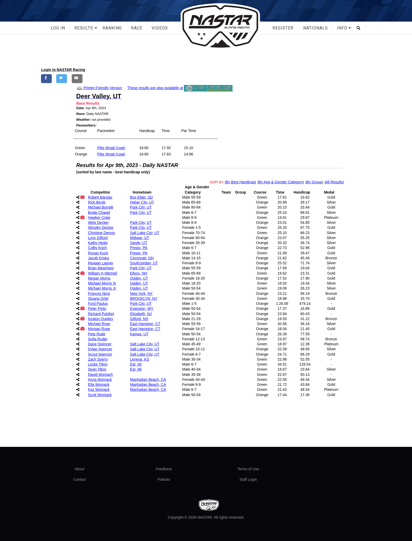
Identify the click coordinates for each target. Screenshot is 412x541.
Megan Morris (99, 278)
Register (282, 28)
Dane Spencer (100, 344)
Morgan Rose (99, 329)
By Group (314, 182)
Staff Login (248, 479)
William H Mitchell (102, 273)
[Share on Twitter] (61, 78)
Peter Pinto (97, 308)
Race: (80, 114)
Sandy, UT (138, 243)
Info (342, 28)
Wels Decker (98, 222)
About (79, 469)
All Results (334, 182)
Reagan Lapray (100, 263)
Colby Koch (97, 248)
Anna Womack (100, 379)
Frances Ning (99, 293)
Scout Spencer (100, 354)
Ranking (112, 28)
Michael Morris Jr (102, 288)
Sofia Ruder (97, 339)
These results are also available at (155, 88)
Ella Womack (98, 384)
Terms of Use (248, 469)
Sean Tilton (97, 369)
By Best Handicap (240, 182)
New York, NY (141, 293)
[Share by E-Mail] (77, 78)
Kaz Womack (99, 389)
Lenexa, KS (139, 359)
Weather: (83, 120)
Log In (58, 28)
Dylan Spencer (100, 349)
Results (83, 28)
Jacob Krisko (98, 258)
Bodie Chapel (99, 212)
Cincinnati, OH (142, 258)
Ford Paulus (98, 303)
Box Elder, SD (141, 197)
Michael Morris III (102, 283)
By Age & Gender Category (281, 182)
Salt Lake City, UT (144, 233)
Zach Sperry (98, 359)
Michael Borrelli (100, 207)
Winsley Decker (101, 227)
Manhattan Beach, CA (148, 379)
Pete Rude (96, 334)
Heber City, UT (142, 202)
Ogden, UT (139, 278)
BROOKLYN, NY (143, 298)
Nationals (315, 28)
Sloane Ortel (98, 298)
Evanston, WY (141, 308)
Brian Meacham (101, 268)
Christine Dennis (101, 233)
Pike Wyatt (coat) (111, 148)
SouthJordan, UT (144, 263)
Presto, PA (138, 248)
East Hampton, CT (145, 324)
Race (136, 28)
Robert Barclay (100, 197)
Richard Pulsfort (101, 314)
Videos (160, 28)
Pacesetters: (86, 125)
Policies (163, 479)
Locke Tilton (98, 364)
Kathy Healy (98, 243)
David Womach (100, 374)
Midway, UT (139, 238)
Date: (80, 108)
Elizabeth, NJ (141, 314)
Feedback (164, 469)
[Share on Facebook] (46, 78)
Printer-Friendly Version (99, 88)
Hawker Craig (99, 217)
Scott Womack (100, 395)
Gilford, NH (139, 319)
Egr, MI (136, 364)
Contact (79, 479)
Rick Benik (96, 202)
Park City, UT (141, 207)
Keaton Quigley (100, 319)
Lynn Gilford (98, 238)
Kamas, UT (139, 334)
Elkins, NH (138, 273)
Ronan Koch (98, 253)
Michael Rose (99, 324)
